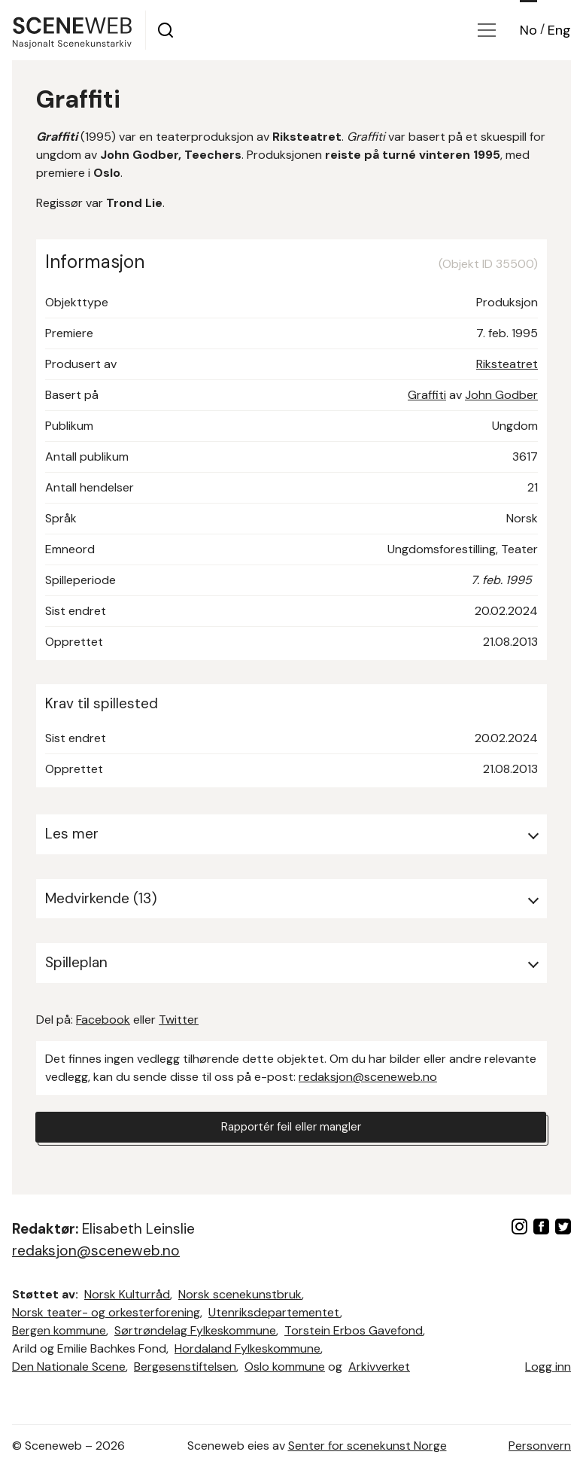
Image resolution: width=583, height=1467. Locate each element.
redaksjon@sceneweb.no (368, 1077)
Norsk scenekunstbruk (240, 1294)
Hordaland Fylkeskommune (247, 1348)
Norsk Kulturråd (127, 1294)
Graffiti (427, 395)
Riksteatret (507, 364)
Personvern (540, 1445)
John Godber (501, 395)
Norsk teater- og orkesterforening (106, 1312)
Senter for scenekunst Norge (367, 1445)
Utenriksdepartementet (274, 1312)
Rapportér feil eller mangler (291, 1128)
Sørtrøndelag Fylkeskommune (195, 1330)
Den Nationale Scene (69, 1366)
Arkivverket (379, 1366)
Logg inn (548, 1366)
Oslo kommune (284, 1366)
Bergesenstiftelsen (185, 1366)
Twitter (179, 1019)
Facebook (103, 1019)
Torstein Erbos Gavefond (353, 1330)
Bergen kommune (59, 1330)
